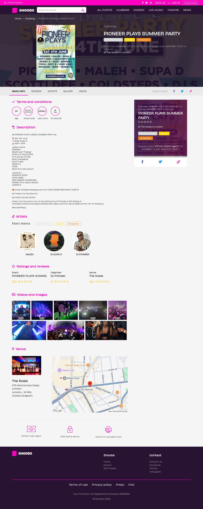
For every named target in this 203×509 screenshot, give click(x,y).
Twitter (153, 468)
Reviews (36, 91)
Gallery (68, 91)
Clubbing (122, 9)
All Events (104, 9)
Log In (176, 2)
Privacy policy (102, 484)
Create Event (190, 3)
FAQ (131, 484)
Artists (52, 91)
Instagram (155, 471)
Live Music (156, 9)
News (187, 9)
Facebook (155, 465)
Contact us (155, 461)
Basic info (18, 91)
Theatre (173, 9)
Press (120, 484)
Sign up (160, 2)
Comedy (139, 9)
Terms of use (78, 484)
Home (18, 18)
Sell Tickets (110, 468)
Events (108, 465)
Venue (83, 91)
